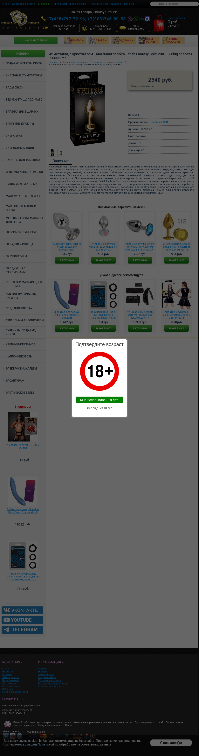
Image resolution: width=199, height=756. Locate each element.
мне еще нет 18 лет (99, 408)
